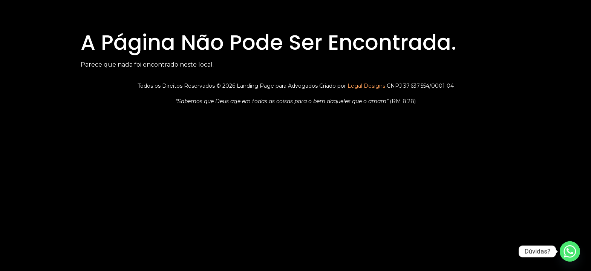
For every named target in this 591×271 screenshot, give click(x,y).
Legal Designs (366, 85)
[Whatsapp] (570, 251)
